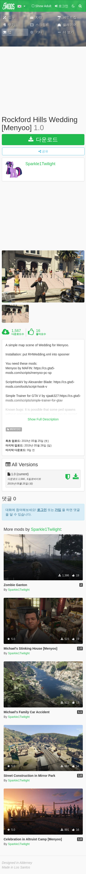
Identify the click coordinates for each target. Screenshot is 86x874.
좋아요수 (41, 334)
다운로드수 (17, 334)
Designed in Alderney (17, 860)
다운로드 (43, 139)
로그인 (42, 507)
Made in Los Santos (16, 865)
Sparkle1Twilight (40, 164)
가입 (58, 507)
